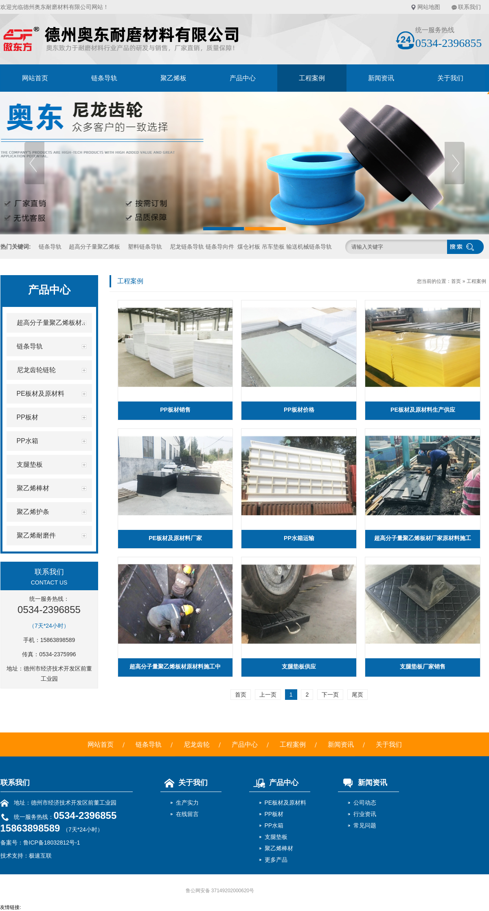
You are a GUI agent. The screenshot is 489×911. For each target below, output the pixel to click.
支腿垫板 (276, 837)
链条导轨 (104, 78)
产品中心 (243, 78)
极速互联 (40, 855)
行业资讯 (364, 814)
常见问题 (364, 825)
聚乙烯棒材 (279, 848)
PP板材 (274, 814)
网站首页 (35, 78)
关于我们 (450, 78)
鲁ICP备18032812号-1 (51, 842)
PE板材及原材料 (286, 802)
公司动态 (364, 802)
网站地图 (428, 7)
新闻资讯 (381, 78)
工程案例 (312, 78)
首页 (456, 281)
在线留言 (187, 814)
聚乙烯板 (173, 78)
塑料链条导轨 (145, 246)
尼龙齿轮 (197, 744)
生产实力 (187, 802)
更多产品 (276, 859)
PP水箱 (274, 825)
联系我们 (469, 7)
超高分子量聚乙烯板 (94, 246)
